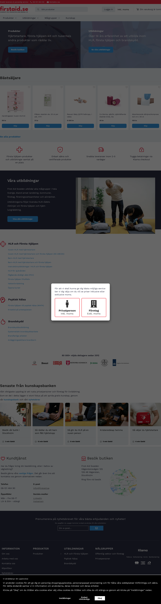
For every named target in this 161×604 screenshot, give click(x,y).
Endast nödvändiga (84, 598)
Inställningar (65, 598)
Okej (100, 598)
